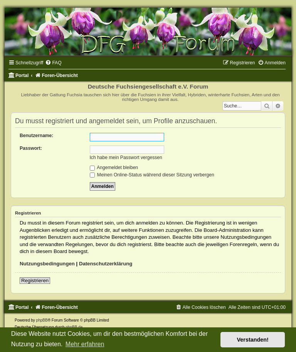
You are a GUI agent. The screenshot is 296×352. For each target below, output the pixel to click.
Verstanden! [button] (253, 340)
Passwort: (31, 148)
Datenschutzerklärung (106, 264)
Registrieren (35, 280)
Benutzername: (36, 135)
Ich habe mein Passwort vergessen (126, 157)
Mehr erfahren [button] (85, 344)
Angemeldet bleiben (114, 167)
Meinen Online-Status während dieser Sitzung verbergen (152, 175)
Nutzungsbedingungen (47, 264)
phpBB (42, 320)
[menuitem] (53, 62)
